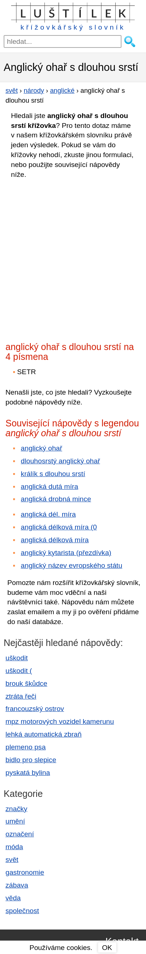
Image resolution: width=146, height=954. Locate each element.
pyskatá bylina (27, 772)
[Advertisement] (73, 258)
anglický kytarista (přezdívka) (66, 552)
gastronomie (24, 872)
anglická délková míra (55, 540)
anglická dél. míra (48, 514)
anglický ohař (41, 448)
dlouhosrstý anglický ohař (60, 461)
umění (15, 821)
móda (14, 847)
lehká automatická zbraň (43, 734)
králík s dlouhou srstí (53, 474)
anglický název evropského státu (71, 565)
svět (11, 859)
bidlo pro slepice (30, 760)
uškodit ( (18, 670)
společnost (22, 911)
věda (13, 898)
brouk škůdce (26, 683)
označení (19, 834)
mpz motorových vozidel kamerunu (59, 721)
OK (107, 947)
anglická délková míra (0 (59, 527)
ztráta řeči (20, 696)
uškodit (16, 658)
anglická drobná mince (56, 499)
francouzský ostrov (34, 708)
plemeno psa (25, 747)
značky (16, 809)
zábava (16, 885)
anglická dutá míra (49, 486)
